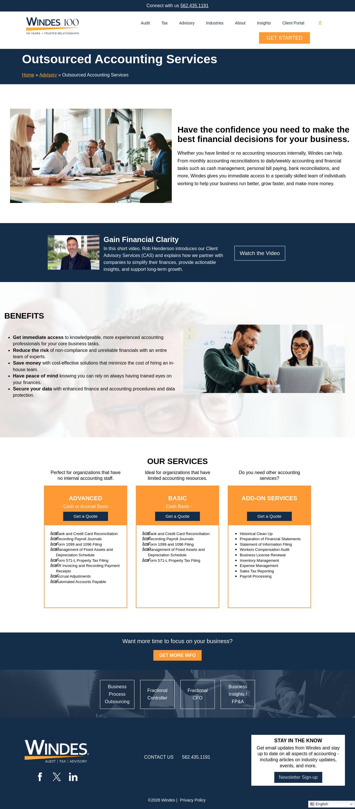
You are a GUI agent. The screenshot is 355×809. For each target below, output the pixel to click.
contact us (159, 757)
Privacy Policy (193, 800)
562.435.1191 (194, 5)
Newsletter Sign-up (298, 777)
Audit (145, 23)
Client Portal (293, 23)
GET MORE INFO (177, 655)
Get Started (284, 38)
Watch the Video (260, 253)
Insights (264, 23)
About (240, 23)
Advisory (187, 23)
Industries (214, 23)
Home (28, 74)
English (319, 804)
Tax (164, 23)
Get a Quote (86, 516)
